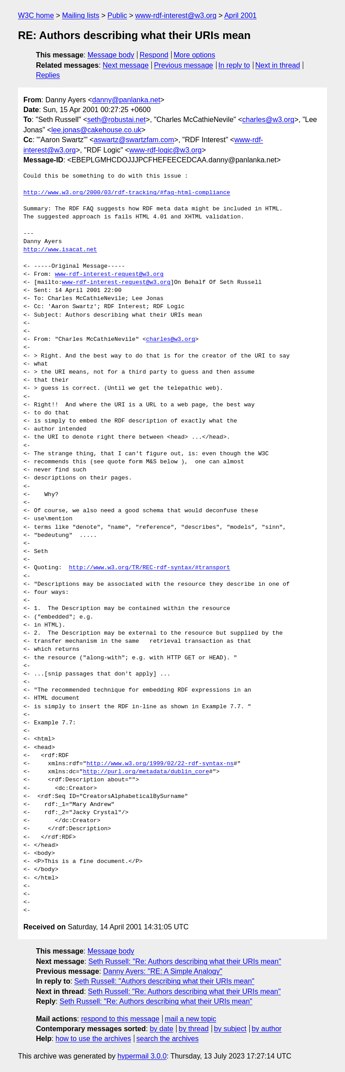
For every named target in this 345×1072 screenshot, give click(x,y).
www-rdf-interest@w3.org (176, 15)
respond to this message (120, 1019)
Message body (111, 55)
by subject (230, 1029)
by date (161, 1029)
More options (195, 55)
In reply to (234, 65)
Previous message (183, 65)
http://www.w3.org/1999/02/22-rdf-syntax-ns (160, 764)
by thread (194, 1029)
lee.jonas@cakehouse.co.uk (96, 130)
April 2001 (240, 15)
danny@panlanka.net (126, 100)
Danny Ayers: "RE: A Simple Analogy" (162, 971)
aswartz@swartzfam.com (134, 140)
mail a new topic (191, 1019)
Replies (48, 75)
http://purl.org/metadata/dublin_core (146, 772)
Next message (126, 65)
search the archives (168, 1038)
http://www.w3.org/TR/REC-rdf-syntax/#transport (149, 568)
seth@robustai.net (116, 119)
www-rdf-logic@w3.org (165, 150)
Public (117, 15)
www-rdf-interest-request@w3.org (109, 274)
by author (267, 1029)
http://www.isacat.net (60, 250)
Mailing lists (80, 15)
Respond (154, 55)
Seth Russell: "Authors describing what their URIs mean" (164, 981)
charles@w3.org (268, 119)
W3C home (36, 15)
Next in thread (277, 65)
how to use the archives (93, 1038)
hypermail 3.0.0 (141, 1056)
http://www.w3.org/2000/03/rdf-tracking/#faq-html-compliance (126, 193)
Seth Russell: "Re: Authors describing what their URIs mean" (184, 961)
